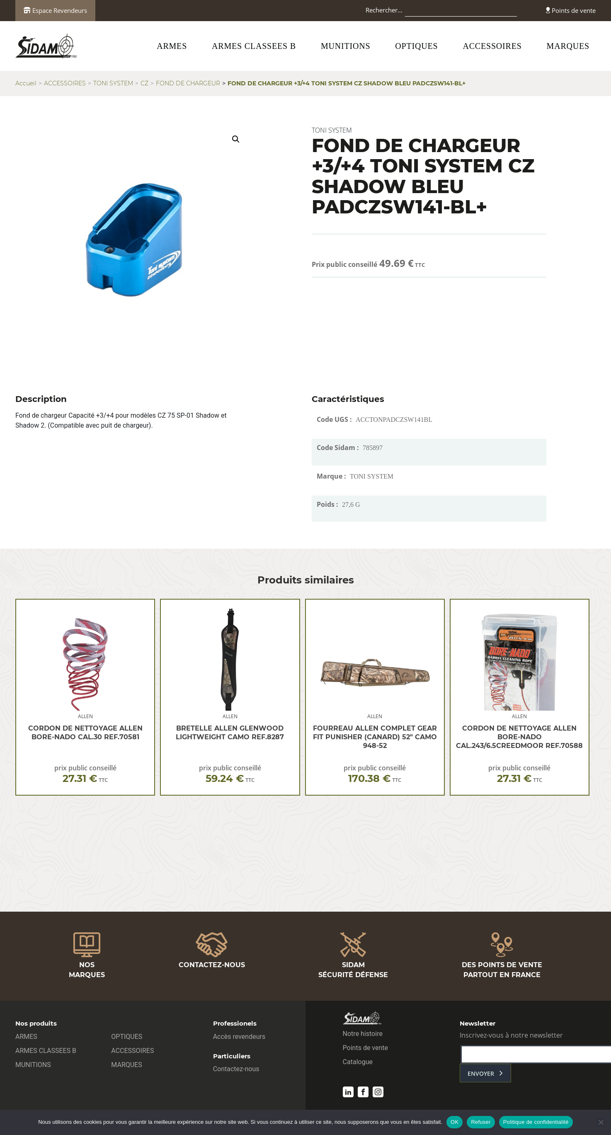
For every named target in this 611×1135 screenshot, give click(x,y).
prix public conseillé (85, 773)
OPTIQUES (416, 46)
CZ (144, 83)
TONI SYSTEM (113, 83)
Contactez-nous (236, 1069)
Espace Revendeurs (55, 10)
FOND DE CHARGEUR (188, 83)
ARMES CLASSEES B (254, 46)
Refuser (480, 1122)
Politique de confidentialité (536, 1122)
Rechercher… (384, 10)
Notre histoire (363, 1034)
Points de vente (571, 10)
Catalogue (358, 1062)
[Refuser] (600, 1122)
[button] (235, 139)
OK (454, 1122)
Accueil (25, 83)
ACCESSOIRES (492, 46)
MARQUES (568, 46)
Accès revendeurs (239, 1037)
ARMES (172, 46)
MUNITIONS (345, 46)
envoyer (481, 1073)
